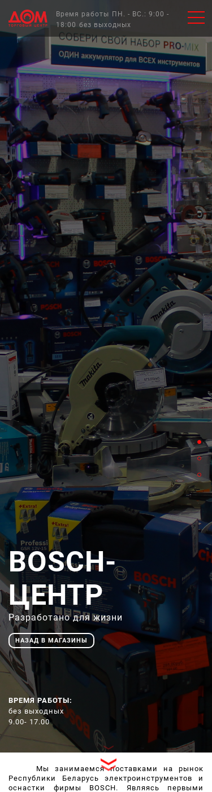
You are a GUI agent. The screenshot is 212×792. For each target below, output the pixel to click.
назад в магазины (51, 640)
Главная (27, 18)
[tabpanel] (106, 376)
